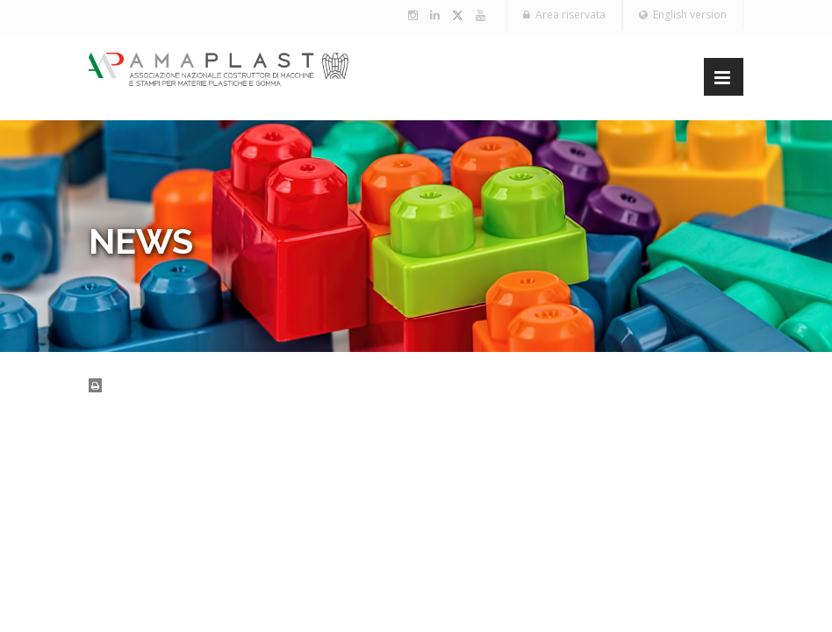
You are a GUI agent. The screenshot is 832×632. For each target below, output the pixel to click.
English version (683, 14)
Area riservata (564, 14)
